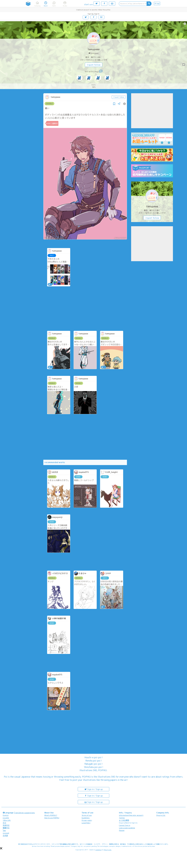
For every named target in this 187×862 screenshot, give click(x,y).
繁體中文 (6, 828)
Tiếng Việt (7, 820)
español (6, 818)
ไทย (4, 830)
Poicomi (121, 830)
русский (6, 833)
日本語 (5, 835)
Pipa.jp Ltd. (160, 815)
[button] (1, 848)
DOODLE (49, 103)
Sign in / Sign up (93, 789)
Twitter (122, 818)
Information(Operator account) (131, 815)
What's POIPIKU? (50, 815)
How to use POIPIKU (51, 818)
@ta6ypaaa (94, 53)
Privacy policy (87, 820)
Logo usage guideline (127, 828)
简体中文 (6, 825)
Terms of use (87, 815)
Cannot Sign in (124, 825)
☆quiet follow (93, 64)
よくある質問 (124, 820)
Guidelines (86, 818)
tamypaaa (93, 49)
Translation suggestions (24, 812)
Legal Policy (86, 823)
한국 (4, 823)
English (5, 815)
